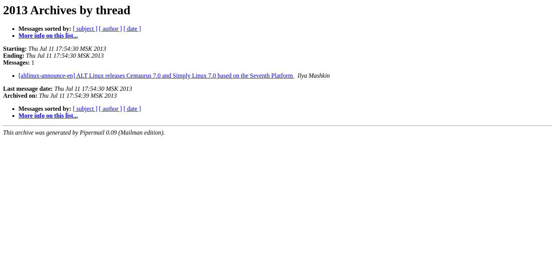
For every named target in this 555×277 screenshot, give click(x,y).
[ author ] (110, 28)
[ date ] (132, 28)
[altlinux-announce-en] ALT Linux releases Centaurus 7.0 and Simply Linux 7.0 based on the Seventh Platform (156, 75)
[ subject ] (85, 28)
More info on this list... (48, 35)
